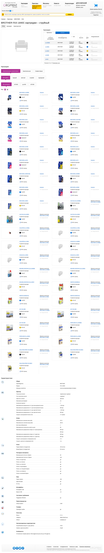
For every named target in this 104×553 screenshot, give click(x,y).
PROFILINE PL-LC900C (24, 336)
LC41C (46, 59)
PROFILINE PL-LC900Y (75, 336)
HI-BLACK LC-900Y (74, 255)
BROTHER (17, 19)
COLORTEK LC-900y (24, 241)
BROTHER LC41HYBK (75, 119)
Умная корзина (96, 9)
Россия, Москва (5, 10)
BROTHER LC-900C (74, 92)
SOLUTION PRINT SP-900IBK (26, 349)
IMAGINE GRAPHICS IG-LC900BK (27, 268)
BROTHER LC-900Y (23, 106)
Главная (3, 19)
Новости (56, 3)
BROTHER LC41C (23, 119)
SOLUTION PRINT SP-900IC (76, 349)
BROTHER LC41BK (74, 106)
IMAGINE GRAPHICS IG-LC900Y (26, 282)
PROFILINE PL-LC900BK (76, 322)
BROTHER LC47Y (74, 160)
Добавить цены (79, 7)
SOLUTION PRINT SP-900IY (25, 363)
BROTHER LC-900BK (24, 92)
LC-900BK (47, 42)
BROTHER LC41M (23, 133)
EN (12, 10)
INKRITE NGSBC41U (24, 295)
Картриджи (24, 3)
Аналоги (42, 92)
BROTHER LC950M (74, 187)
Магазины (46, 3)
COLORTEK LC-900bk (24, 227)
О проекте (49, 546)
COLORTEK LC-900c (75, 227)
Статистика (55, 546)
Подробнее (95, 14)
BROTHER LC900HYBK (24, 173)
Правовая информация (85, 546)
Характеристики (17, 26)
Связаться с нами (74, 546)
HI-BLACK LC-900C (23, 255)
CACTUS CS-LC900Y (75, 214)
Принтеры (35, 3)
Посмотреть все (56, 63)
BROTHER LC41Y (74, 133)
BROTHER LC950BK (75, 173)
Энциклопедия (69, 3)
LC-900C (47, 46)
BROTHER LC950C (23, 187)
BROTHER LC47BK (23, 146)
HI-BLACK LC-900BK (75, 241)
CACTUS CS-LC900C (24, 214)
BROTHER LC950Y (23, 200)
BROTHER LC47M (23, 160)
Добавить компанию (80, 5)
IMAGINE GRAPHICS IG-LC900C (77, 268)
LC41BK (47, 55)
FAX (23, 19)
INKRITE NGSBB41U (75, 282)
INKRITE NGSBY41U (75, 295)
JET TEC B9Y (22, 322)
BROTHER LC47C (74, 146)
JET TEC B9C (73, 309)
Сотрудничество (64, 546)
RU (10, 10)
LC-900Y (47, 50)
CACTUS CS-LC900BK (75, 200)
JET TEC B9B (22, 309)
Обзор (3, 26)
